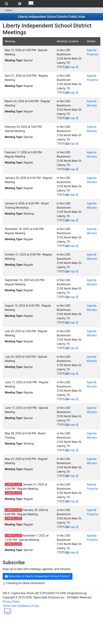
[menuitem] (6, 3)
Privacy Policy (11, 601)
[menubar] (18, 3)
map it (71, 67)
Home (7, 10)
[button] (19, 3)
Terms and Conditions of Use (21, 606)
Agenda (91, 50)
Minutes (92, 105)
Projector (92, 54)
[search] (6, 3)
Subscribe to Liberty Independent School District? (37, 576)
